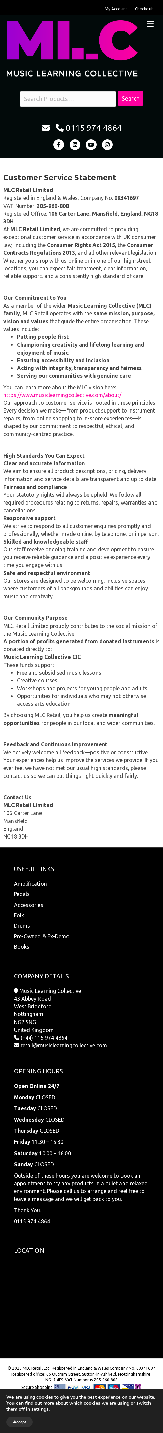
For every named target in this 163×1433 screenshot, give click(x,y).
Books (21, 947)
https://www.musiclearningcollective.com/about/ (62, 395)
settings (40, 1409)
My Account (116, 9)
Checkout (144, 9)
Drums (22, 926)
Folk (19, 915)
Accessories (28, 905)
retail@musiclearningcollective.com (64, 1045)
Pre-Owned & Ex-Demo (42, 936)
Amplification (30, 884)
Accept (19, 1422)
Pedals (22, 894)
